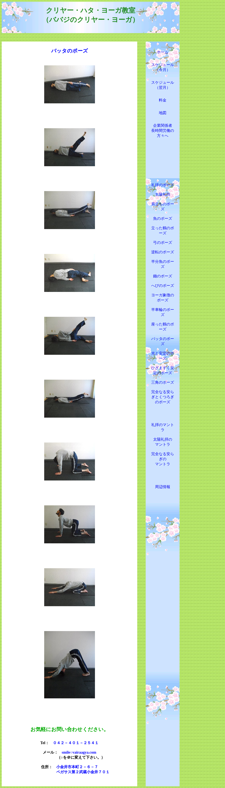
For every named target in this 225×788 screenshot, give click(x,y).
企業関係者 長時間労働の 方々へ (162, 130)
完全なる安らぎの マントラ (162, 459)
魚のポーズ (162, 218)
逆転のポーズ (162, 252)
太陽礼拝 (162, 194)
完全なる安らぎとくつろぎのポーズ (162, 397)
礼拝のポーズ (162, 185)
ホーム (162, 52)
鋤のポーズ (162, 276)
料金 (162, 100)
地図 (162, 113)
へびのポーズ (162, 285)
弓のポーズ (162, 242)
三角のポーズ (162, 382)
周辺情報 (162, 487)
